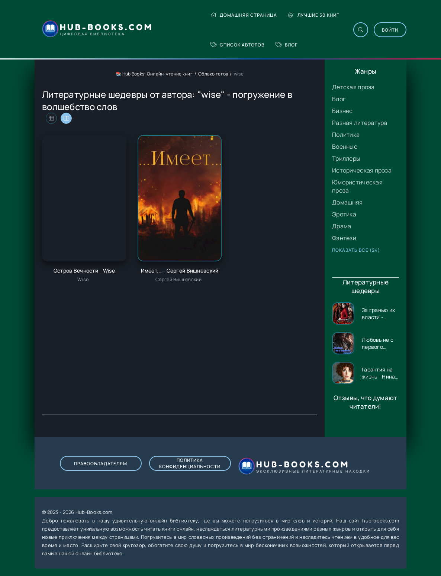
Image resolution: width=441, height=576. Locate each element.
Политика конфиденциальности (190, 463)
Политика (346, 135)
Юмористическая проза (357, 186)
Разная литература (359, 123)
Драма (341, 226)
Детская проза (353, 87)
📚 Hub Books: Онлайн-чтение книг (154, 74)
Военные (344, 146)
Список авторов (237, 45)
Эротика (344, 214)
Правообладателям (100, 463)
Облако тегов (213, 74)
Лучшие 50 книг (313, 15)
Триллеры (346, 158)
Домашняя (347, 202)
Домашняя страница (243, 15)
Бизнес (342, 111)
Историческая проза (362, 170)
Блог (286, 45)
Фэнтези (344, 238)
